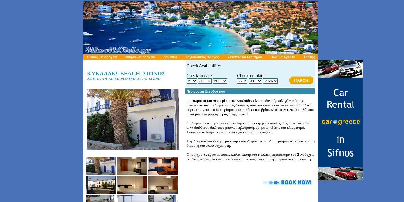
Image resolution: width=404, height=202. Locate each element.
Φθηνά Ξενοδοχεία (140, 57)
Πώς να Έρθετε (282, 57)
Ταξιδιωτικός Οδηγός (202, 57)
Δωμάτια (170, 57)
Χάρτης (309, 57)
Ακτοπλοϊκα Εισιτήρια (244, 57)
